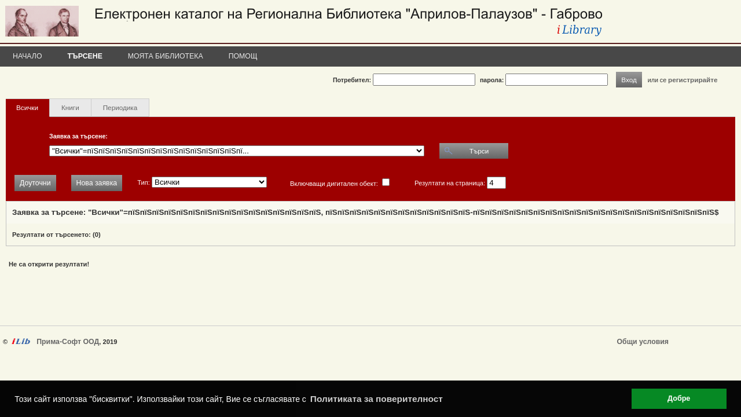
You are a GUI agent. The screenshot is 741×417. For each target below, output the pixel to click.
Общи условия (643, 342)
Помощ (243, 56)
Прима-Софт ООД (67, 342)
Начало (27, 56)
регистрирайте (693, 79)
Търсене (85, 56)
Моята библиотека (165, 56)
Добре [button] (678, 398)
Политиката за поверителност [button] (376, 399)
